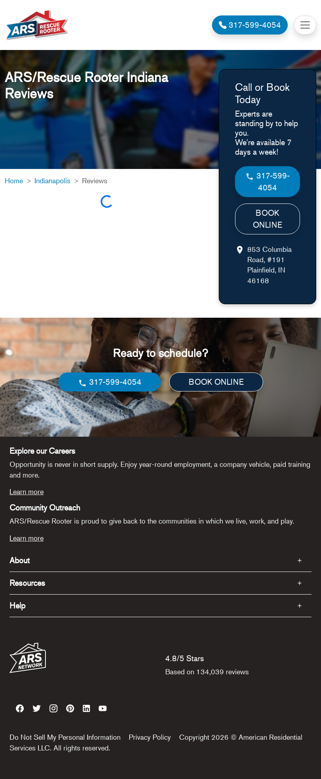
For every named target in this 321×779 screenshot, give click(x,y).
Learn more (27, 491)
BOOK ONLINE (267, 219)
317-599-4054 (267, 181)
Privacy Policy (150, 737)
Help (17, 605)
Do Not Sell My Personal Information (65, 737)
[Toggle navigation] (305, 25)
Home (14, 180)
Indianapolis (52, 180)
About (20, 560)
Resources (27, 583)
